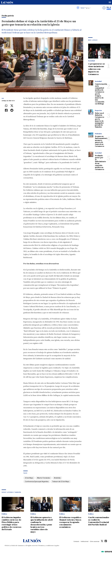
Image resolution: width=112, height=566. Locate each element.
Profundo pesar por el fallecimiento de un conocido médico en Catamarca (100, 163)
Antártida (57, 478)
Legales (56, 545)
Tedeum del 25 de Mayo (60, 482)
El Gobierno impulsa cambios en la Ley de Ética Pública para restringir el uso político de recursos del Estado (11, 523)
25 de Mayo (29, 478)
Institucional (84, 541)
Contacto (76, 541)
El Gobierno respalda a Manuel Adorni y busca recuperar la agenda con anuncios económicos (70, 522)
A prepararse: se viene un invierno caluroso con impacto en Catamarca (96, 69)
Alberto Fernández (43, 478)
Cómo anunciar (94, 541)
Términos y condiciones (46, 545)
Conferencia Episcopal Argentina (36, 482)
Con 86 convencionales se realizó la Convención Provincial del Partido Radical (98, 521)
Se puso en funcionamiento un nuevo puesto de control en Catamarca (101, 141)
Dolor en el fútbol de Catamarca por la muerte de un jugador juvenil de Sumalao (99, 120)
